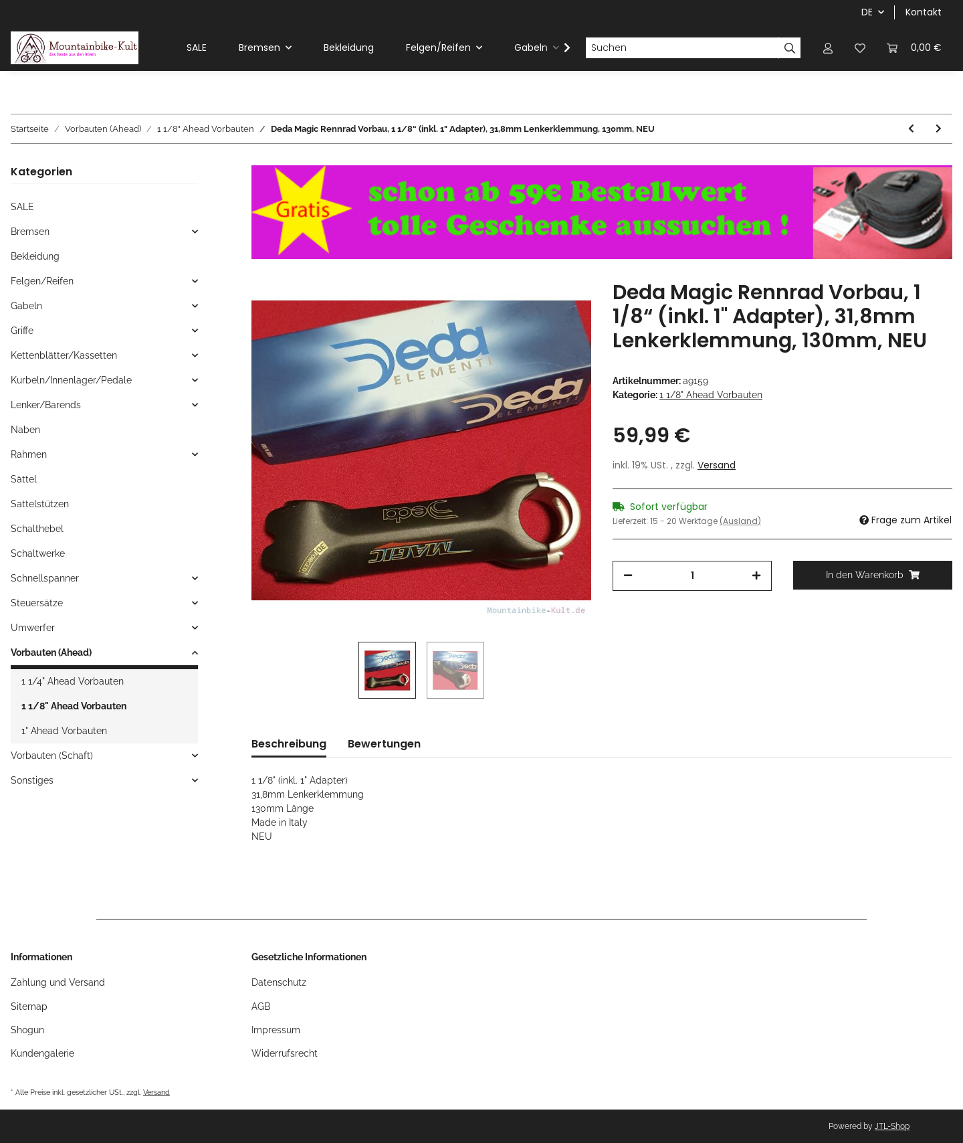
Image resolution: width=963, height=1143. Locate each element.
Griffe (22, 330)
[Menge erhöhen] (756, 575)
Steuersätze (37, 603)
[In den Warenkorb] (872, 575)
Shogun (27, 1030)
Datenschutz (278, 982)
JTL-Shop (892, 1126)
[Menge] (692, 575)
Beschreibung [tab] (288, 744)
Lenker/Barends (46, 405)
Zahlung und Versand (58, 982)
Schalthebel (37, 528)
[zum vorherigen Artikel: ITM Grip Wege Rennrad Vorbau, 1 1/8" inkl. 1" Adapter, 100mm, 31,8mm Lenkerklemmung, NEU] (911, 128)
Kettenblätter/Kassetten (64, 355)
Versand (717, 465)
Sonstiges (32, 780)
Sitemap (29, 1006)
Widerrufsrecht (284, 1053)
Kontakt (923, 12)
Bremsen (30, 231)
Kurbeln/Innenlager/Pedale (71, 380)
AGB (260, 1006)
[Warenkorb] (914, 48)
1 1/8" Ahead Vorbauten (710, 394)
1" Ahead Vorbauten (64, 730)
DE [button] (867, 12)
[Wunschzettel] (860, 48)
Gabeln (26, 305)
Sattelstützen (40, 504)
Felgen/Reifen (42, 281)
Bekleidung (35, 256)
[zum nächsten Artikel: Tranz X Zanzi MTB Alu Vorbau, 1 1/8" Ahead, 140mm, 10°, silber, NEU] (938, 128)
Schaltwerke (38, 553)
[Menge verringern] (628, 575)
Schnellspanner (45, 578)
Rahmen (29, 454)
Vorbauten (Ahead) (51, 652)
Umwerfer (33, 627)
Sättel (24, 479)
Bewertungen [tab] (384, 744)
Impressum (275, 1030)
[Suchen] (682, 48)
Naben (25, 429)
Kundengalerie (42, 1053)
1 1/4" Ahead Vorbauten (72, 681)
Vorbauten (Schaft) (52, 755)
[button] (828, 48)
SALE (22, 206)
